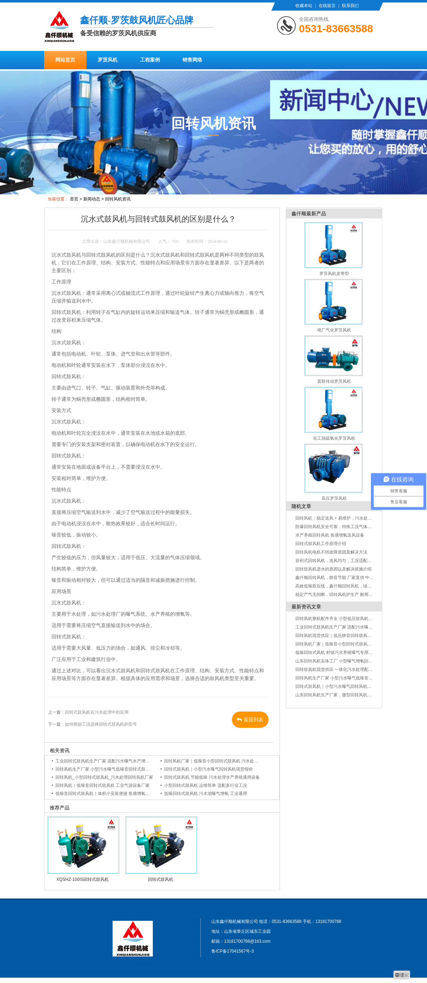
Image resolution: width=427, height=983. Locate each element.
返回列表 (250, 719)
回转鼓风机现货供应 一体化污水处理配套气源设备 (342, 669)
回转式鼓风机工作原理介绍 (320, 543)
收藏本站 (303, 5)
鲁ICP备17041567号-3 (232, 951)
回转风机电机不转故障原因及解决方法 (331, 552)
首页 (74, 199)
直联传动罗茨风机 (334, 381)
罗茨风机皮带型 (334, 273)
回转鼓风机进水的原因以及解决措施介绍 (333, 569)
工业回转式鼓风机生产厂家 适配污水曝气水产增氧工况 (106, 761)
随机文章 (301, 506)
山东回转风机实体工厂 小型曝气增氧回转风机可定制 (344, 661)
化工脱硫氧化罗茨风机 (334, 438)
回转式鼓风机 (160, 879)
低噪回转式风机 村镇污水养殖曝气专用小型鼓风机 (342, 652)
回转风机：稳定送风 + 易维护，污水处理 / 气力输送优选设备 (352, 518)
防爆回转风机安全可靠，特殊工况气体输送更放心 (342, 526)
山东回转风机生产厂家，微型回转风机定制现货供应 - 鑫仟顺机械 (356, 694)
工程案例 (150, 60)
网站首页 (65, 60)
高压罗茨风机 (334, 498)
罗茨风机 (108, 60)
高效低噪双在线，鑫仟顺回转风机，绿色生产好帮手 (344, 586)
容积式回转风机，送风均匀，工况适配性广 (335, 560)
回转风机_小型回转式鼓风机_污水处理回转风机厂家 (104, 777)
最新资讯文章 (306, 606)
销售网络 (192, 60)
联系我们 (350, 5)
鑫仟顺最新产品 (308, 213)
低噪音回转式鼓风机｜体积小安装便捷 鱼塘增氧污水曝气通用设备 (117, 793)
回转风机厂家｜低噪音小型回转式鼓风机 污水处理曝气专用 (219, 761)
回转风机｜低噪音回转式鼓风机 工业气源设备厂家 (102, 785)
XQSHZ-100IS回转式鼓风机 (82, 879)
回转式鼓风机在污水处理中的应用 (96, 712)
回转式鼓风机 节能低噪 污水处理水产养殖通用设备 (212, 777)
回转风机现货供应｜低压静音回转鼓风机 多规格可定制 (346, 635)
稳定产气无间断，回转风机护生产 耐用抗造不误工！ (344, 594)
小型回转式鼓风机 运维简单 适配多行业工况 (205, 785)
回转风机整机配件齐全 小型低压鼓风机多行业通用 (342, 618)
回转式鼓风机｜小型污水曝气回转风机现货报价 (208, 769)
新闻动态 (91, 199)
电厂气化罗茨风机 (334, 330)
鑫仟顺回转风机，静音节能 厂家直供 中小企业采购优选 (347, 577)
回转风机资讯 (118, 199)
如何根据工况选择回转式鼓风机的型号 (101, 724)
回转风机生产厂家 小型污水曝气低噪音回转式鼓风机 (104, 769)
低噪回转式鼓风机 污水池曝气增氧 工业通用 (205, 793)
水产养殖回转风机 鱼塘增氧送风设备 (329, 535)
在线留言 (327, 5)
